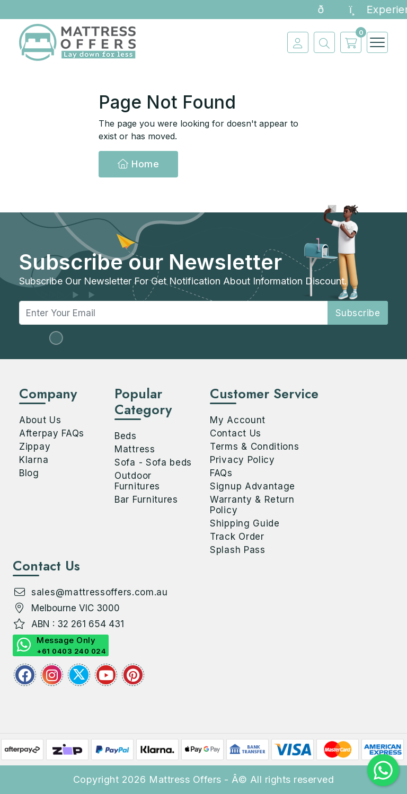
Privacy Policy (242, 459)
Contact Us (235, 433)
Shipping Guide (245, 523)
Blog (29, 473)
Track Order (237, 536)
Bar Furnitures (146, 499)
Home (138, 163)
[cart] (348, 42)
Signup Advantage (252, 486)
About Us (40, 420)
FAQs (221, 473)
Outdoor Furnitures (137, 481)
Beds (125, 436)
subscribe (358, 313)
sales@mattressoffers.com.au (99, 592)
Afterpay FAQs (51, 433)
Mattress (134, 449)
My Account (238, 420)
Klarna (33, 459)
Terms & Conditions (254, 446)
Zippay (34, 446)
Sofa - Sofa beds (153, 462)
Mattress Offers (185, 779)
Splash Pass (238, 550)
